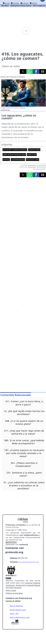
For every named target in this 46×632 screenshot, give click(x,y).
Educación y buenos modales (15, 150)
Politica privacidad (14, 593)
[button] (23, 71)
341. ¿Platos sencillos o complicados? (24, 464)
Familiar (16, 3)
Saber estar (32, 155)
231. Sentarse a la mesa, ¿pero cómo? (24, 474)
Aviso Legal (11, 590)
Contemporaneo (18, 160)
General (6, 160)
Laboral (25, 3)
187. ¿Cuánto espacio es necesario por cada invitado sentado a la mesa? (24, 453)
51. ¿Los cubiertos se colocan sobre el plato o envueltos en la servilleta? (24, 485)
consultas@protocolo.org (28, 562)
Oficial (34, 3)
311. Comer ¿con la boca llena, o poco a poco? (24, 403)
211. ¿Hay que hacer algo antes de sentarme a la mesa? (24, 432)
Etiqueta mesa (34, 150)
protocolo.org (32, 160)
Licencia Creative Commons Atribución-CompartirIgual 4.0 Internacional (23, 585)
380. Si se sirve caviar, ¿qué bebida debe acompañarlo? (24, 442)
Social (7, 3)
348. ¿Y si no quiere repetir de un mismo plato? (24, 422)
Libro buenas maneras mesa (14, 155)
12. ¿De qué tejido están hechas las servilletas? (24, 413)
